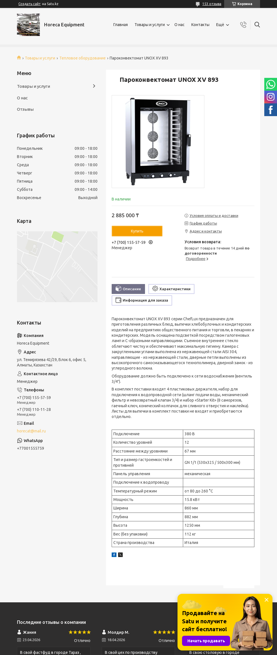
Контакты (200, 24)
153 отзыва (211, 4)
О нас (179, 24)
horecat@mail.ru (31, 431)
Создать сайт (29, 4)
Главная (120, 24)
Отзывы (25, 109)
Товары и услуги (150, 24)
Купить (137, 231)
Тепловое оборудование (82, 58)
